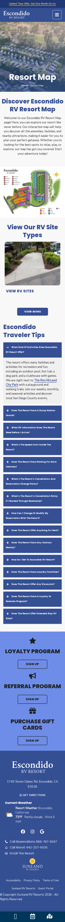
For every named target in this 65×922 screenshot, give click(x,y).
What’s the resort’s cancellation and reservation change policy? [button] (30, 481)
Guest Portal (45, 888)
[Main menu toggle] (57, 14)
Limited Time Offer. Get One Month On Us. (32, 3)
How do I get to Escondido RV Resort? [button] (30, 559)
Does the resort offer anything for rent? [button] (32, 530)
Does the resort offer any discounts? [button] (30, 584)
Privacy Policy (32, 880)
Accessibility (13, 880)
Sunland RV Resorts (23, 888)
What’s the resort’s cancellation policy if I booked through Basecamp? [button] (32, 498)
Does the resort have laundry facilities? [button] (32, 572)
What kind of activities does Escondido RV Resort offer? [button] (31, 349)
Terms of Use (51, 880)
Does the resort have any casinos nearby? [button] (29, 544)
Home (24, 85)
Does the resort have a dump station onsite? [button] (30, 412)
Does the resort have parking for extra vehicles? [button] (31, 464)
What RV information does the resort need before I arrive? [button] (30, 429)
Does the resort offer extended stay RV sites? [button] (31, 615)
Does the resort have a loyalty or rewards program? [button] (28, 598)
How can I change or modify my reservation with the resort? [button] (27, 515)
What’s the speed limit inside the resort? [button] (28, 446)
